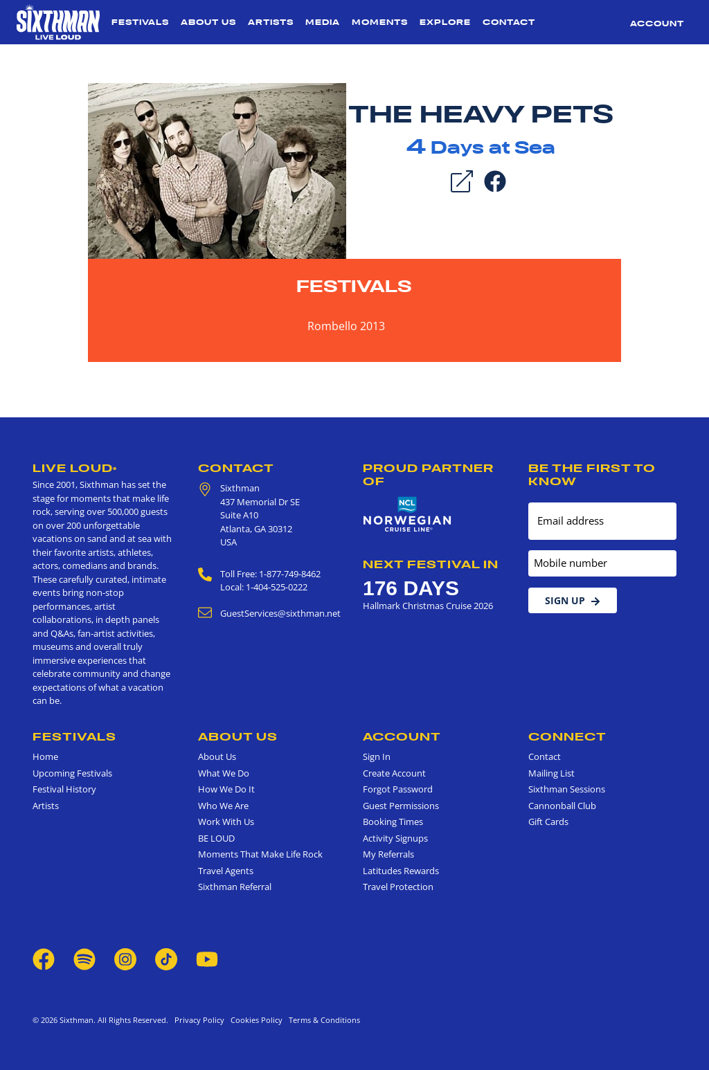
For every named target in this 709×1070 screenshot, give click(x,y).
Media (322, 22)
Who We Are (223, 805)
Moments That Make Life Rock (260, 854)
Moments (380, 22)
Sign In (377, 756)
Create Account (394, 773)
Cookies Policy (254, 1020)
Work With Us (226, 821)
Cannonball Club (562, 805)
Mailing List (551, 773)
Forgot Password (398, 789)
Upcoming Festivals (72, 773)
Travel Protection (398, 886)
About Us (208, 22)
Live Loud (75, 468)
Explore (445, 22)
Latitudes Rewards (401, 870)
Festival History (64, 789)
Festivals (140, 22)
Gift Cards (548, 821)
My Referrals (388, 854)
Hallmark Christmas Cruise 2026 (428, 605)
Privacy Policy (199, 1020)
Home (45, 756)
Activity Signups (395, 838)
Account (657, 23)
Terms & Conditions (322, 1020)
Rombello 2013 (346, 326)
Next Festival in (431, 564)
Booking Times (393, 821)
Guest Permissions (401, 805)
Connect (567, 736)
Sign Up (572, 600)
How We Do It (226, 789)
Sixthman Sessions (566, 789)
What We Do (223, 773)
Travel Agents (225, 870)
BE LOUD (216, 838)
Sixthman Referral (234, 886)
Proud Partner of (428, 474)
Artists (271, 22)
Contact (509, 22)
